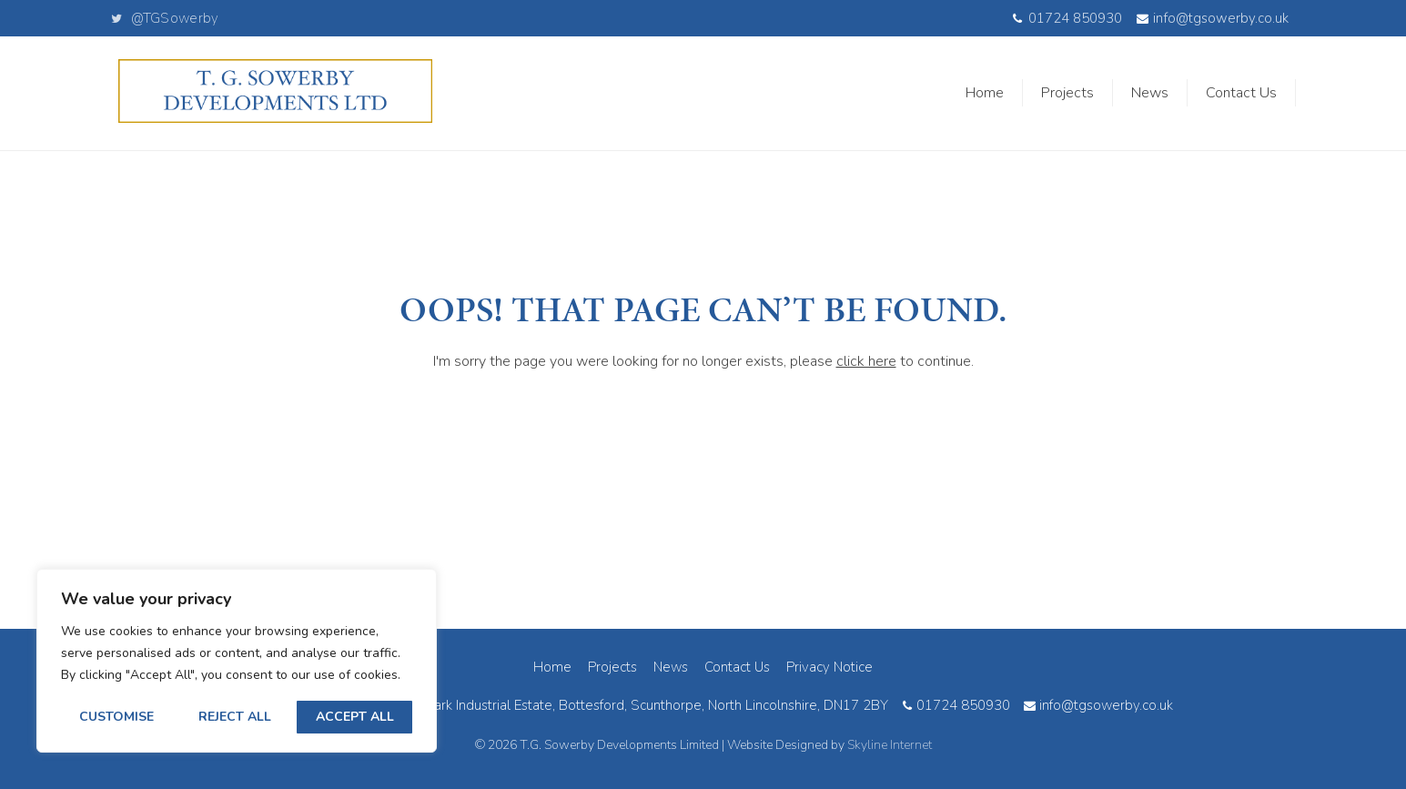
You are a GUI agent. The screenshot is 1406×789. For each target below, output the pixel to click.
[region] (236, 661)
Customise (116, 716)
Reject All (234, 716)
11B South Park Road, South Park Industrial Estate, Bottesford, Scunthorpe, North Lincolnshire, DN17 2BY (560, 705)
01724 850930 (1067, 19)
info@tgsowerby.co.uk (1213, 19)
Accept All (355, 716)
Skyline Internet (889, 745)
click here (866, 361)
